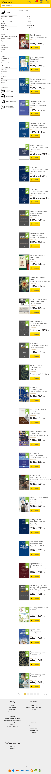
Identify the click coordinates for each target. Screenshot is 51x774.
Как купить (33, 705)
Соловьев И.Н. (34, 61)
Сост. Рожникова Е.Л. (35, 303)
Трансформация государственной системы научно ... (37, 544)
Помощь (34, 709)
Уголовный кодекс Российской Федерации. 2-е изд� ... (38, 60)
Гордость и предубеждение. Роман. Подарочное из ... (38, 390)
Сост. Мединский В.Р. (35, 413)
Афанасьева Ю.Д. (43, 435)
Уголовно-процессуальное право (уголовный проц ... (39, 169)
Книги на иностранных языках (9, 36)
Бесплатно (3, 18)
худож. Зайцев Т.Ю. (42, 37)
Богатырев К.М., (42, 83)
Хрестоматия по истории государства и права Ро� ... (38, 323)
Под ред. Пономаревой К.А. (37, 347)
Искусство (3, 32)
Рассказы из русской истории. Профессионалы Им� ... (38, 412)
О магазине (12, 705)
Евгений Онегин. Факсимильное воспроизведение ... (37, 367)
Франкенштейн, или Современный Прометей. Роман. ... (38, 654)
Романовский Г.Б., (34, 634)
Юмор (2, 85)
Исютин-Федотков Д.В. (36, 215)
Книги (7, 12)
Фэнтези (3, 74)
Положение (12, 724)
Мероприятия (12, 707)
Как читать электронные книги (33, 707)
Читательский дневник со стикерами (38, 433)
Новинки (9, 96)
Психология (4, 52)
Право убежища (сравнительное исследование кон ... (38, 566)
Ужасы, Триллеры (5, 67)
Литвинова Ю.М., (34, 435)
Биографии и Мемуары (7, 21)
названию (30, 19)
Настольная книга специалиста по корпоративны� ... (37, 235)
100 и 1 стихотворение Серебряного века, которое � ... (38, 301)
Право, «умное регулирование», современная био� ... (38, 632)
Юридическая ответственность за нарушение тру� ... (37, 522)
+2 (31, 39)
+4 (34, 39)
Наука (2, 40)
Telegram (12, 746)
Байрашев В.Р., (34, 237)
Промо (12, 714)
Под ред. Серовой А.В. (36, 524)
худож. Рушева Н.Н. (42, 501)
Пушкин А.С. (33, 369)
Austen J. (32, 259)
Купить (36, 48)
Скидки (3, 60)
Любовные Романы (6, 38)
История (3, 34)
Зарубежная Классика (6, 29)
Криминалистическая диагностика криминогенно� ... (38, 81)
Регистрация (29, 1)
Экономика (4, 80)
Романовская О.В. (44, 634)
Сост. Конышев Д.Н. (35, 325)
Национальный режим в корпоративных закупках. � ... (39, 213)
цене (30, 18)
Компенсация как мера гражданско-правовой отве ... (39, 588)
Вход (31, 2)
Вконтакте (12, 748)
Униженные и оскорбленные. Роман (38, 477)
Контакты (12, 716)
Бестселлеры (11, 91)
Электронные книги (34, 726)
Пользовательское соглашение (12, 718)
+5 (35, 39)
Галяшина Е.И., (34, 83)
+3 (32, 39)
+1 (30, 39)
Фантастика (4, 69)
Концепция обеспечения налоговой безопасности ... (39, 345)
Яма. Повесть (35, 35)
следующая (45, 694)
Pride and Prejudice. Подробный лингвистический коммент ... (37, 258)
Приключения (4, 47)
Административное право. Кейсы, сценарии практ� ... (38, 103)
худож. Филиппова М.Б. (44, 281)
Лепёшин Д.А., (33, 590)
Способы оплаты (12, 709)
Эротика (3, 82)
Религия (3, 56)
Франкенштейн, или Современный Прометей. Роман (37, 676)
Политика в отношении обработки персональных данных (12, 721)
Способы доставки (12, 711)
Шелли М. (32, 656)
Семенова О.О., (34, 568)
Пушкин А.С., (33, 501)
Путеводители (4, 54)
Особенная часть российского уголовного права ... (39, 147)
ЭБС (2, 78)
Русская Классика (5, 58)
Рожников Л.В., (34, 281)
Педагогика (4, 43)
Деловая (3, 23)
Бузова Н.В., (41, 590)
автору (30, 21)
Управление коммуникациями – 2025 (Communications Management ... (38, 457)
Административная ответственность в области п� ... (37, 125)
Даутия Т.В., (47, 590)
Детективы (3, 25)
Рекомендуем (11, 102)
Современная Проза (6, 63)
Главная (21, 10)
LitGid (25, 766)
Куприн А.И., (33, 37)
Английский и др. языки (7, 16)
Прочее (3, 49)
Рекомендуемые (34, 730)
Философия (4, 71)
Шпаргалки (4, 76)
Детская (3, 27)
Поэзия (3, 45)
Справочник (4, 65)
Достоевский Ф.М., (35, 479)
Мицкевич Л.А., (34, 105)
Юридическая (4, 87)
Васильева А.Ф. (42, 105)
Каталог (27, 10)
